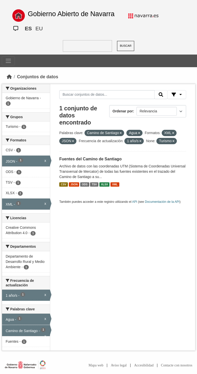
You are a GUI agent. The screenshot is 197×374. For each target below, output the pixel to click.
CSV (63, 184)
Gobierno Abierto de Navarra (71, 14)
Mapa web (96, 365)
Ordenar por (122, 111)
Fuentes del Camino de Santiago (90, 159)
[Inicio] (9, 76)
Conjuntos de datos (37, 76)
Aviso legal (119, 365)
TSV (94, 184)
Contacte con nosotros (176, 365)
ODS (85, 184)
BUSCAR (125, 45)
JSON (74, 184)
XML (115, 184)
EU (39, 28)
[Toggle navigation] (8, 60)
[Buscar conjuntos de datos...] (107, 94)
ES (28, 28)
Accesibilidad (144, 365)
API (134, 202)
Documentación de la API (162, 202)
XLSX (104, 184)
